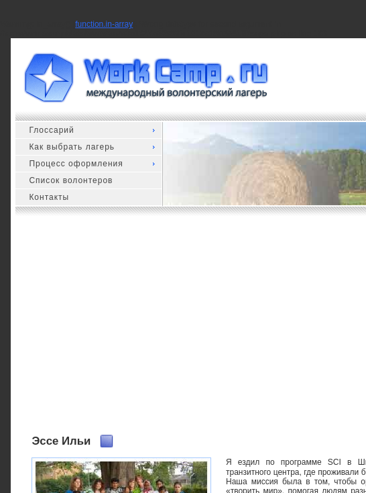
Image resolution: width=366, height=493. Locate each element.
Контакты (49, 197)
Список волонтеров (71, 180)
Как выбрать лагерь (72, 147)
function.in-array (104, 24)
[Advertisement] (198, 331)
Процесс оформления (76, 163)
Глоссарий (51, 130)
